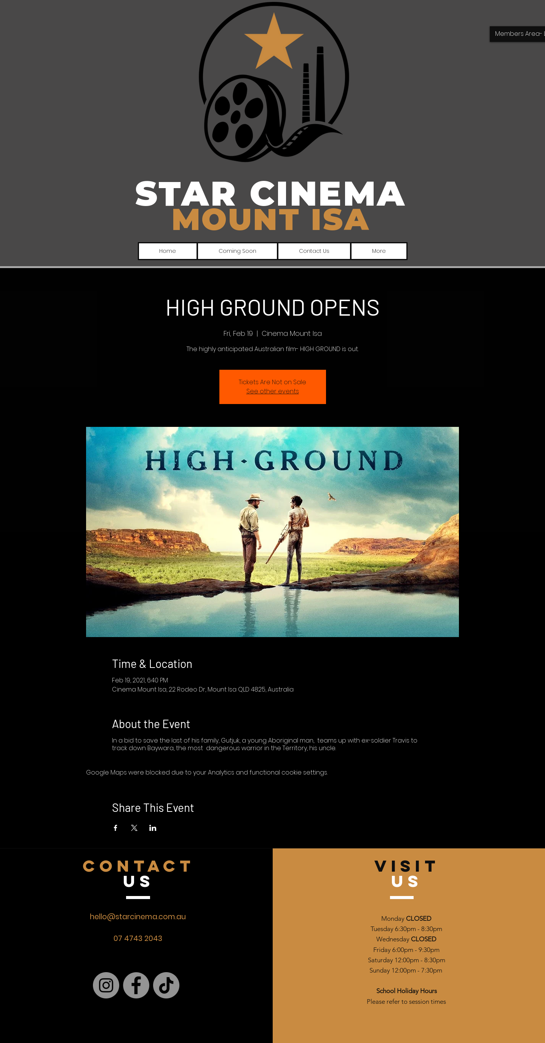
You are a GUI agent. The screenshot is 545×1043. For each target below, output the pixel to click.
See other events (272, 391)
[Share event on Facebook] (115, 828)
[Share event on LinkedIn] (153, 828)
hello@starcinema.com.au (138, 917)
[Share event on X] (134, 828)
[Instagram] (106, 985)
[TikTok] (166, 985)
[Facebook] (136, 985)
